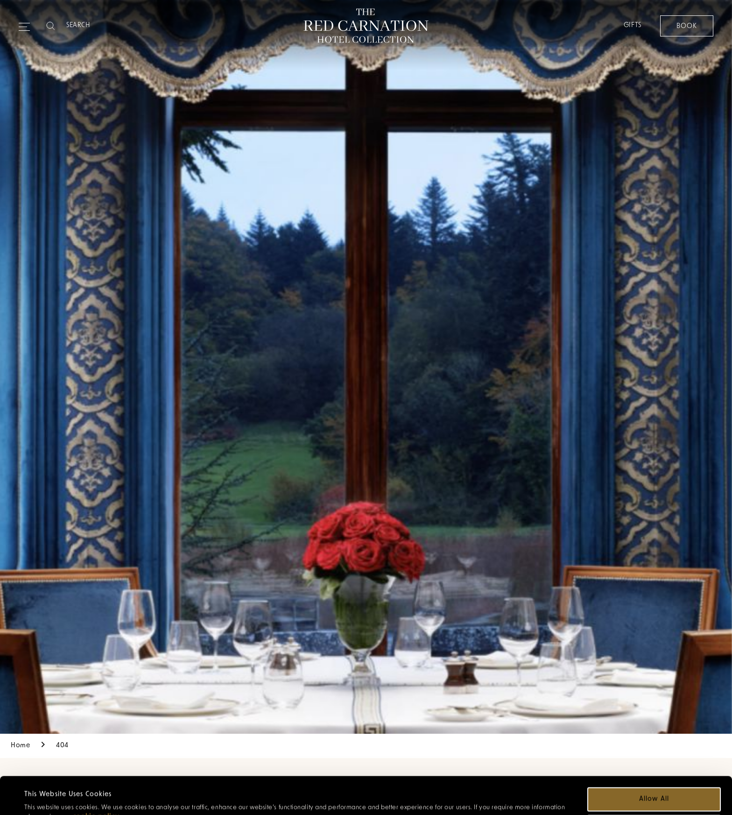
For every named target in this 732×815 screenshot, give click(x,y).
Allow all (654, 763)
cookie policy (96, 781)
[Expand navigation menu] (24, 23)
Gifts (632, 25)
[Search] (103, 26)
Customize (654, 791)
